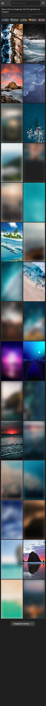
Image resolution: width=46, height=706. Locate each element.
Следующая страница (23, 624)
